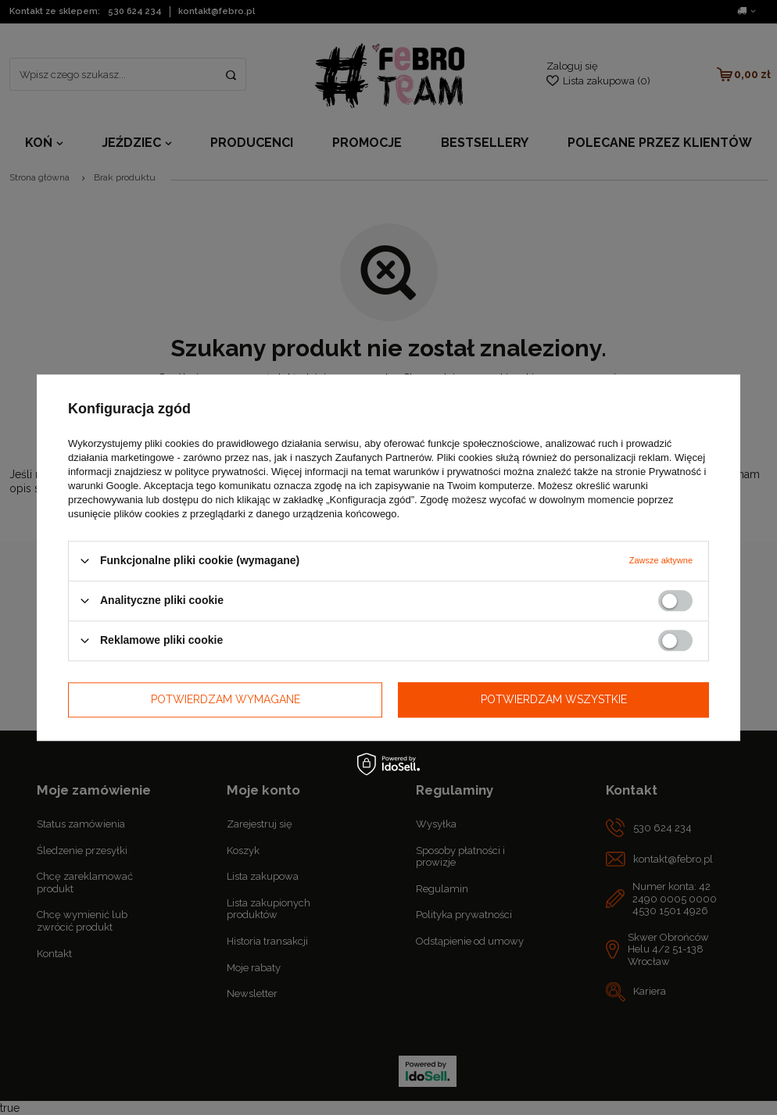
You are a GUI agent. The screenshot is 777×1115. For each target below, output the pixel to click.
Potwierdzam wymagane (225, 699)
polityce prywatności (220, 471)
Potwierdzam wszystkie (554, 699)
